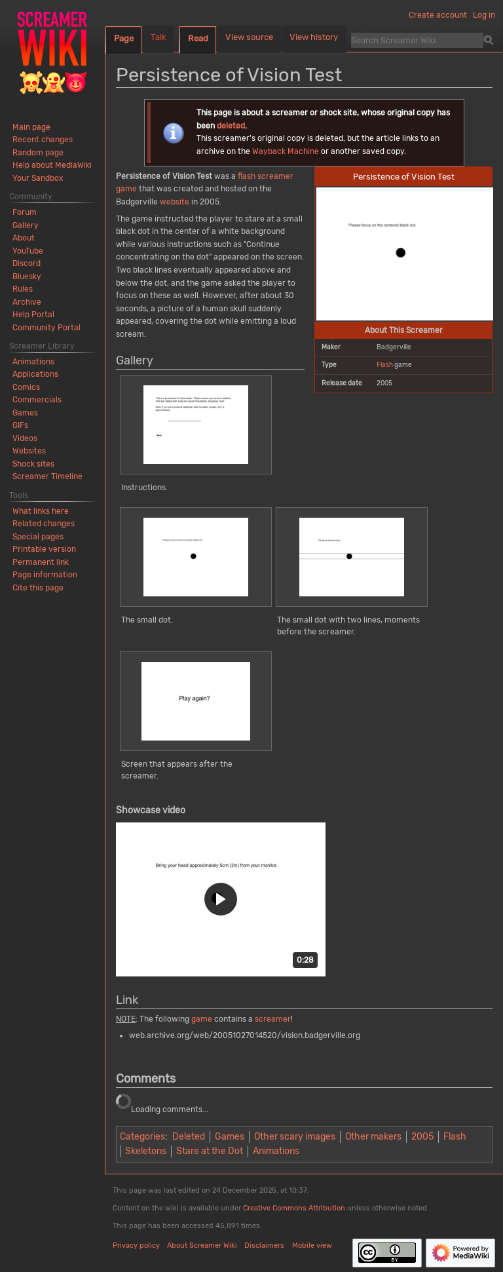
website (174, 201)
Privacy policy (136, 1245)
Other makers (373, 1136)
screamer (275, 176)
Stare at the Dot (209, 1151)
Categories (142, 1136)
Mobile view (312, 1245)
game (126, 188)
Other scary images (294, 1136)
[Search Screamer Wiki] (417, 40)
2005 (422, 1136)
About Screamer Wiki (202, 1245)
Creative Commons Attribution (294, 1208)
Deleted (188, 1136)
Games (229, 1136)
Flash (385, 364)
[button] (221, 899)
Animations (276, 1151)
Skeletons (145, 1151)
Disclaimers (264, 1245)
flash (246, 176)
